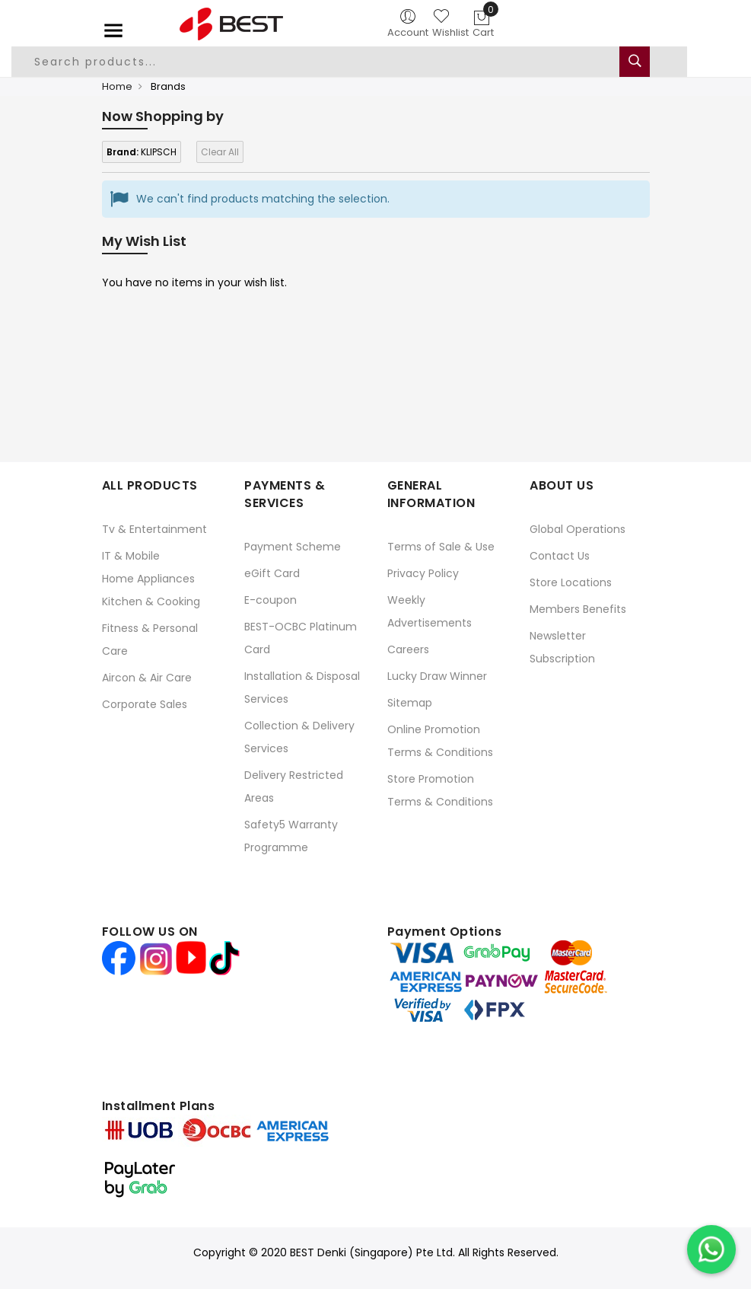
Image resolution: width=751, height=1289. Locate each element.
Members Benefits (578, 609)
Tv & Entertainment (154, 529)
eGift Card (272, 573)
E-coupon (270, 600)
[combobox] (349, 61)
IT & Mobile (131, 555)
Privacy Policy (423, 573)
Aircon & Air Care (147, 677)
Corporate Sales (144, 704)
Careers (408, 649)
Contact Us (560, 555)
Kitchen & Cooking (151, 601)
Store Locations (571, 582)
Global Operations (577, 529)
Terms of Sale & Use (441, 546)
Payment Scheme (292, 546)
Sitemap (409, 702)
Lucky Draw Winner (437, 676)
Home (117, 86)
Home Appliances (148, 578)
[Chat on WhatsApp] (711, 1249)
